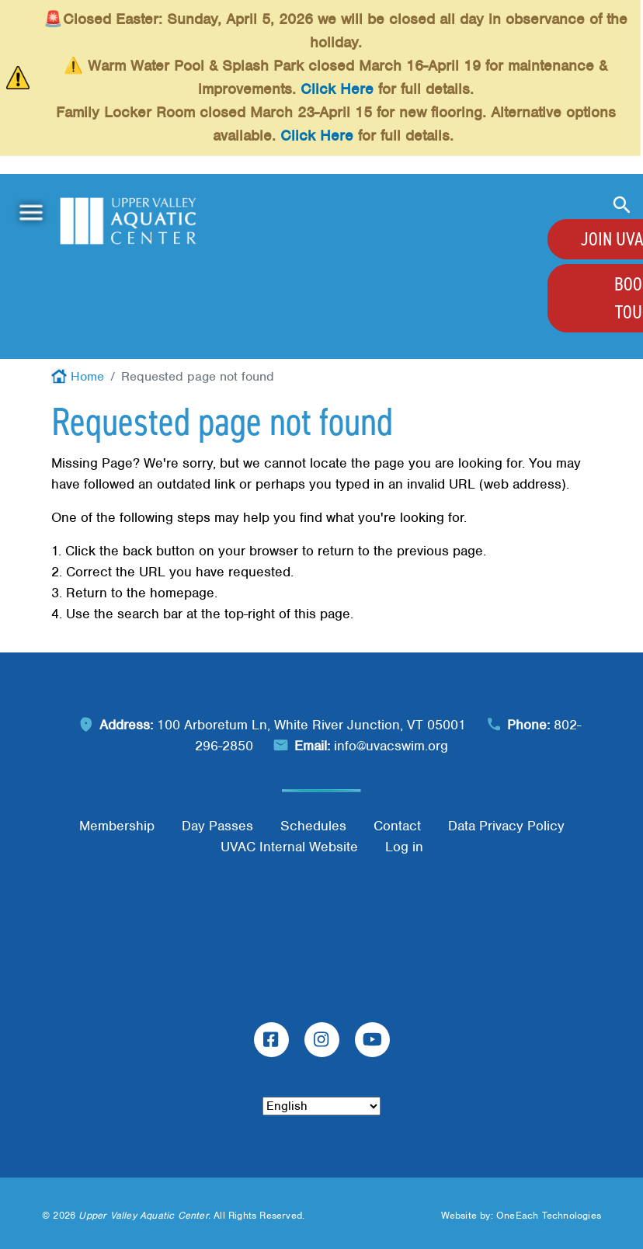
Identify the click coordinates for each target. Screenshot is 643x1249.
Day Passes (217, 825)
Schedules (313, 825)
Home (87, 376)
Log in (404, 846)
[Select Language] (321, 1106)
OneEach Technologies (548, 1215)
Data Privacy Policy (506, 825)
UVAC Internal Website (289, 846)
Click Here (337, 89)
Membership (117, 825)
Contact (397, 825)
